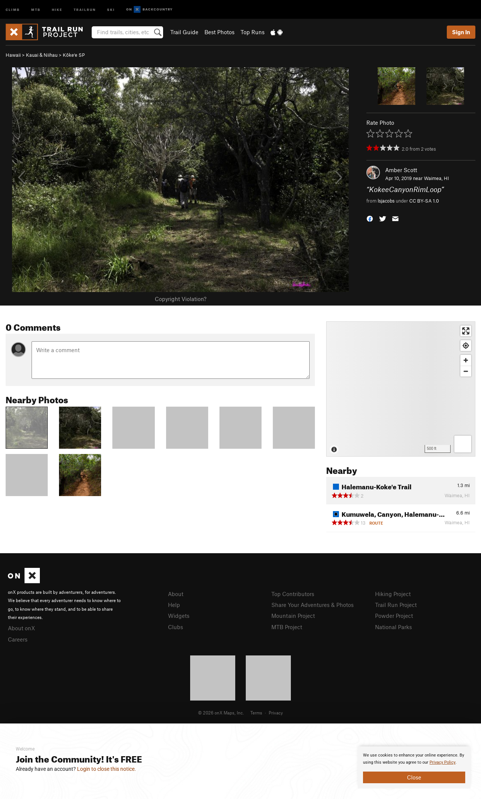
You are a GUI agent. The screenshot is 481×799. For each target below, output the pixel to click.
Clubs (175, 626)
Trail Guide (184, 32)
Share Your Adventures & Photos (312, 604)
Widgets (178, 615)
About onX (21, 628)
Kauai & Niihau (41, 55)
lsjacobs (386, 201)
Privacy (276, 712)
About (175, 593)
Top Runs (252, 32)
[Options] (462, 444)
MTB (36, 9)
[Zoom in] (465, 360)
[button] (369, 217)
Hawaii (13, 55)
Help (174, 604)
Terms (256, 712)
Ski (111, 9)
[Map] (401, 389)
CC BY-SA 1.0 (424, 201)
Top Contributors (292, 593)
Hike (57, 9)
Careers (17, 639)
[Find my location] (465, 345)
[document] (414, 767)
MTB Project (286, 626)
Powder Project (394, 615)
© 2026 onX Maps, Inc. (221, 712)
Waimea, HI (436, 178)
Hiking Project (393, 593)
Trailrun (85, 9)
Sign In (461, 32)
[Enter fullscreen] (465, 330)
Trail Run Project (396, 604)
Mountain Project (293, 615)
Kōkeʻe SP (74, 55)
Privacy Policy (442, 762)
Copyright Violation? (180, 298)
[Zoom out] (465, 371)
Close (414, 777)
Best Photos (219, 32)
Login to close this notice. (106, 769)
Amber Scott (401, 169)
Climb (13, 9)
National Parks (393, 626)
